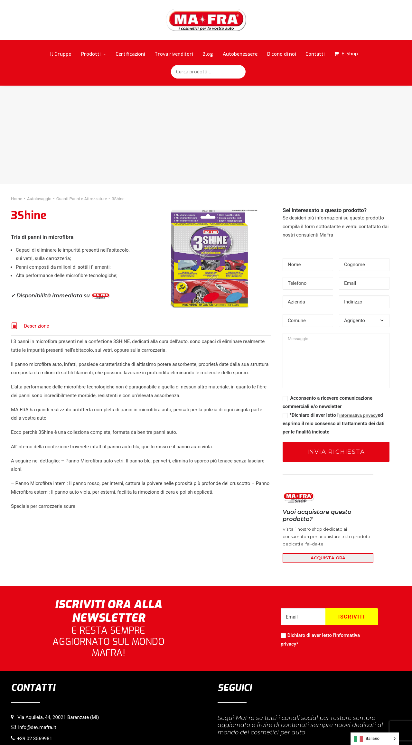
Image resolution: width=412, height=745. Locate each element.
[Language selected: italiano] (375, 738)
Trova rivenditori (173, 54)
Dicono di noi (281, 54)
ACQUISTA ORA (328, 459)
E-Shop (350, 54)
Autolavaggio (39, 100)
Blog (207, 54)
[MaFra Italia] (206, 20)
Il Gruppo (60, 54)
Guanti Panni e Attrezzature (81, 100)
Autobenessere (240, 54)
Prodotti (93, 54)
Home (16, 100)
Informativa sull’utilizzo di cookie (170, 729)
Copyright (245, 729)
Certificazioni (130, 54)
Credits (265, 729)
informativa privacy (358, 316)
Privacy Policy (218, 729)
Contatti (314, 54)
